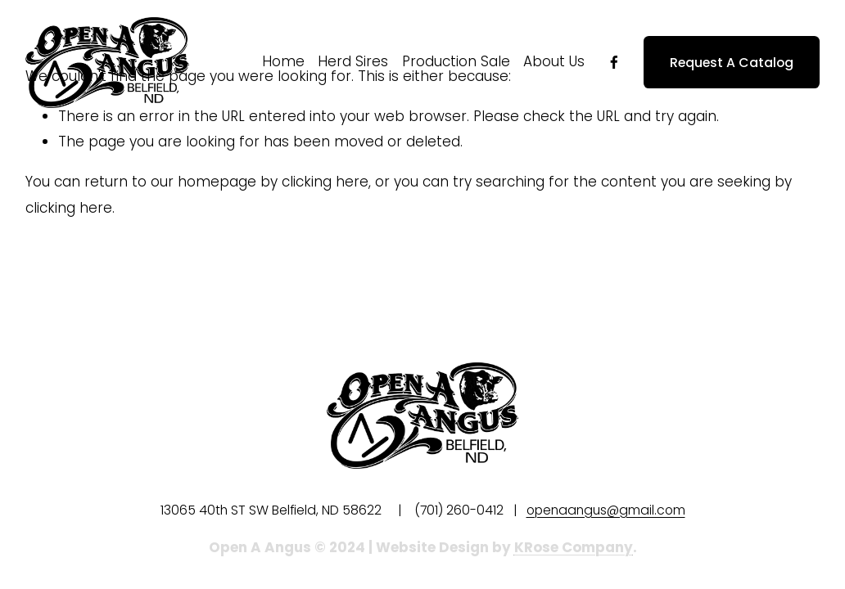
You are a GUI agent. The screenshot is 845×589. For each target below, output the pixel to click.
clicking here (325, 181)
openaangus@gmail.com (605, 510)
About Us (554, 61)
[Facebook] (614, 62)
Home (283, 61)
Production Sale (456, 61)
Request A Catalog (731, 62)
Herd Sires (353, 61)
